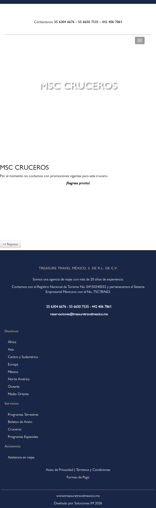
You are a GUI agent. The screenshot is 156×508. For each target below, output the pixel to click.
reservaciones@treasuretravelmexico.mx (79, 314)
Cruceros (14, 429)
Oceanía (14, 386)
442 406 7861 (112, 21)
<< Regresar (10, 244)
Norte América (19, 379)
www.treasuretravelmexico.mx (78, 496)
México (13, 372)
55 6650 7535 (88, 21)
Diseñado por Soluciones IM (74, 503)
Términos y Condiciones (93, 470)
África (12, 342)
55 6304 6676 (64, 21)
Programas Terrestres (23, 414)
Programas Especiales (23, 436)
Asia (11, 349)
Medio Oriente (18, 394)
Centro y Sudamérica (23, 357)
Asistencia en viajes (21, 457)
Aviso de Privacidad (59, 470)
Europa (13, 364)
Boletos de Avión (20, 422)
